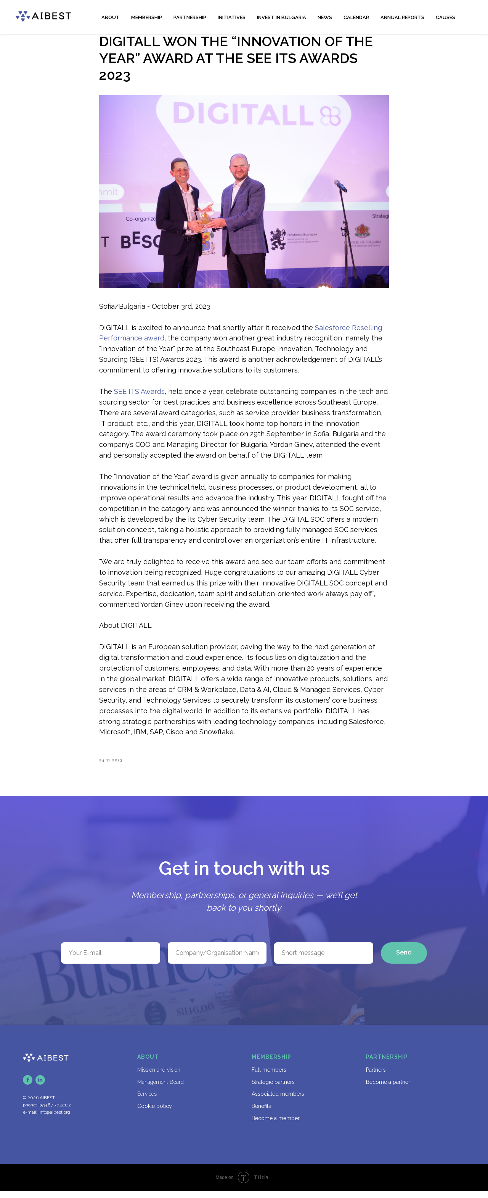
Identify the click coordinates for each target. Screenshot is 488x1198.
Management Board (160, 1089)
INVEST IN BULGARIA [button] (281, 17)
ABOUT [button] (110, 17)
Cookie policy (154, 1113)
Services (147, 1101)
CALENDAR (356, 17)
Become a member (276, 1125)
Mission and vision (158, 1077)
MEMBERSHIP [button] (146, 17)
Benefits (261, 1113)
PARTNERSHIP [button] (189, 17)
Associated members (278, 1101)
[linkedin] (40, 1087)
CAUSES (445, 17)
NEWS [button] (325, 17)
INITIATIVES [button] (232, 17)
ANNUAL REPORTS (402, 17)
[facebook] (27, 1087)
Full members (269, 1077)
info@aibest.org (54, 1119)
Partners (376, 1077)
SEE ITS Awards (139, 395)
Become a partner (388, 1089)
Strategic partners (273, 1089)
